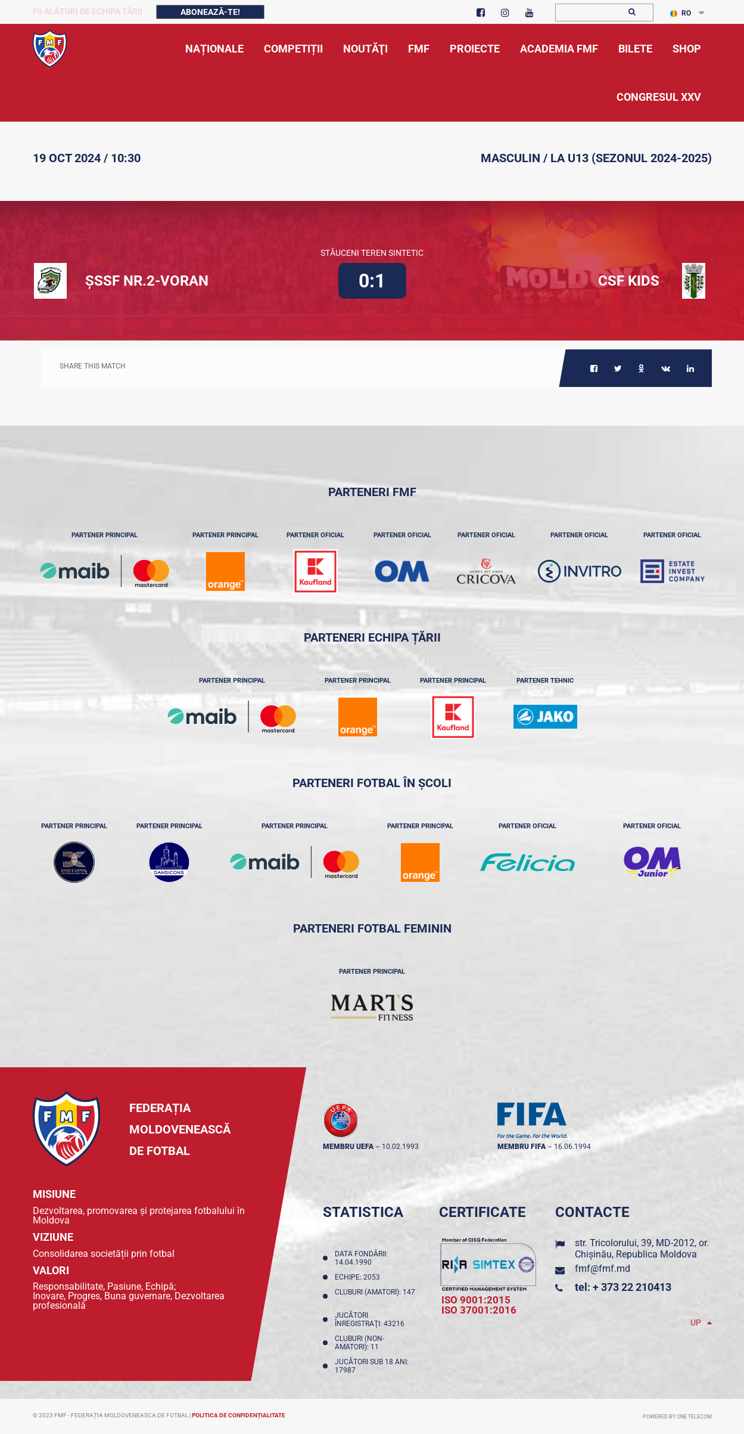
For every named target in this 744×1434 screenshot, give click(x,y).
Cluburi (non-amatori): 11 (359, 1342)
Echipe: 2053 (359, 1277)
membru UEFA (348, 1146)
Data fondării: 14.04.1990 (361, 1258)
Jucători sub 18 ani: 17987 (372, 1366)
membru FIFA (521, 1146)
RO (680, 13)
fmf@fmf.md (602, 1268)
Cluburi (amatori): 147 (375, 1296)
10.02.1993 (400, 1146)
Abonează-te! (210, 12)
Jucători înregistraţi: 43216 (371, 1319)
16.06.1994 (572, 1146)
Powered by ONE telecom (677, 1417)
